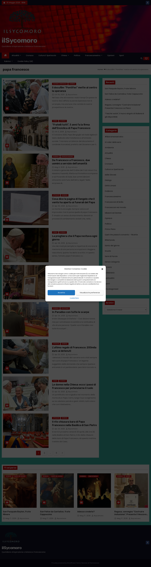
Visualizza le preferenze (90, 292)
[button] (102, 269)
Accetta (61, 292)
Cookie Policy (74, 298)
